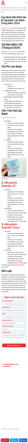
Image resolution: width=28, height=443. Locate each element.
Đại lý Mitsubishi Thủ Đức (8, 8)
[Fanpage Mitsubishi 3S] (23, 440)
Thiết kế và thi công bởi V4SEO (10, 429)
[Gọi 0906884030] (5, 440)
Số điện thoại (6, 307)
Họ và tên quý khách (7, 301)
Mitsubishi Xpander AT (9, 184)
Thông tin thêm (6, 332)
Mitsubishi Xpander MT (9, 117)
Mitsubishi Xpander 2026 (17, 265)
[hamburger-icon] (26, 3)
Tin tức (18, 8)
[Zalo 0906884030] (14, 440)
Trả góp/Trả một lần (7, 326)
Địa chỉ (4, 314)
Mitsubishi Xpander (6, 28)
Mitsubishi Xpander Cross (10, 226)
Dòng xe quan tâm (7, 320)
